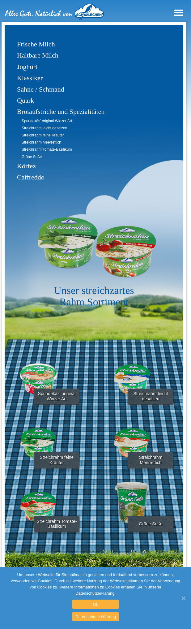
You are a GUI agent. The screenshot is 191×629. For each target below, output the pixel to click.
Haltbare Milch (37, 55)
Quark (25, 100)
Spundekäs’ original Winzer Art (47, 121)
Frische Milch (36, 44)
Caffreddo (31, 177)
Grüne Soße (32, 157)
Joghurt (27, 67)
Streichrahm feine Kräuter (43, 135)
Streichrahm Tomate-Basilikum (47, 149)
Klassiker (30, 78)
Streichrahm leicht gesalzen (44, 128)
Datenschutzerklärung (95, 616)
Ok (95, 604)
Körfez (26, 166)
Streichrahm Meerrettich (41, 142)
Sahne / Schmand (40, 89)
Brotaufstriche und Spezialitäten (60, 111)
